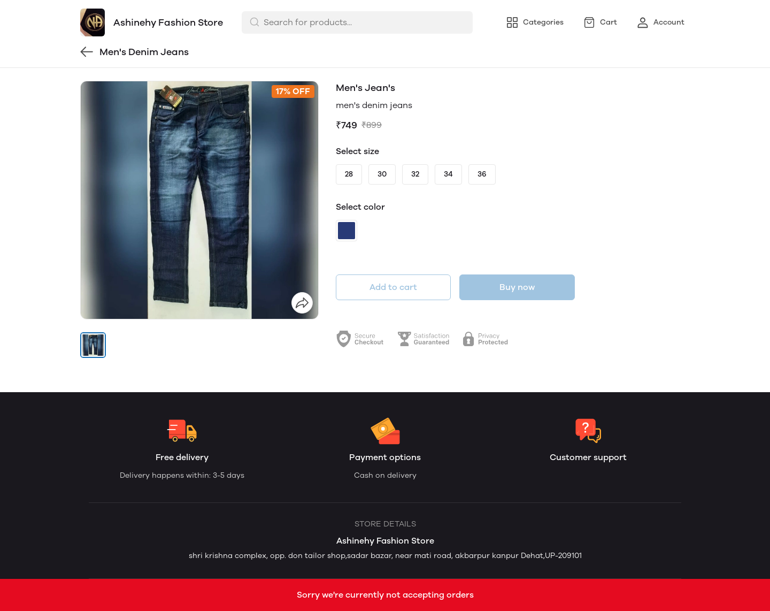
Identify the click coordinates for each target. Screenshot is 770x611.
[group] (199, 200)
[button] (93, 345)
